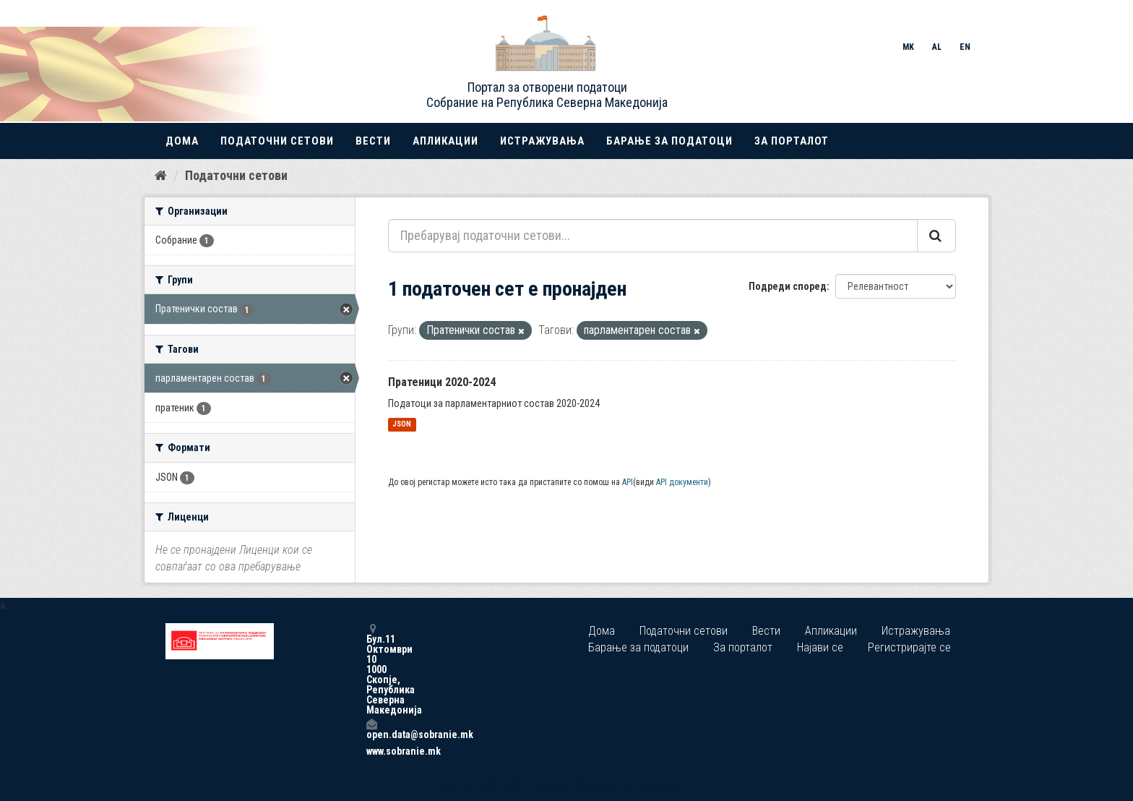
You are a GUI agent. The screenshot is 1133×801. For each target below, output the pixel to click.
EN (965, 47)
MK (908, 47)
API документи (682, 482)
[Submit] (936, 235)
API (627, 482)
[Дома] (161, 175)
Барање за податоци (669, 140)
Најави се (820, 647)
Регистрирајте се (909, 647)
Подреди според (788, 286)
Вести (373, 140)
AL (937, 47)
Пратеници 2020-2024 (442, 382)
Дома (182, 140)
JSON (401, 424)
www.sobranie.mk (371, 751)
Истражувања (542, 140)
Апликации (445, 140)
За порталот (791, 140)
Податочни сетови (277, 140)
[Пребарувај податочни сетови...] (653, 235)
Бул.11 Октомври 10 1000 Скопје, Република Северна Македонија (371, 669)
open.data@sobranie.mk (371, 729)
